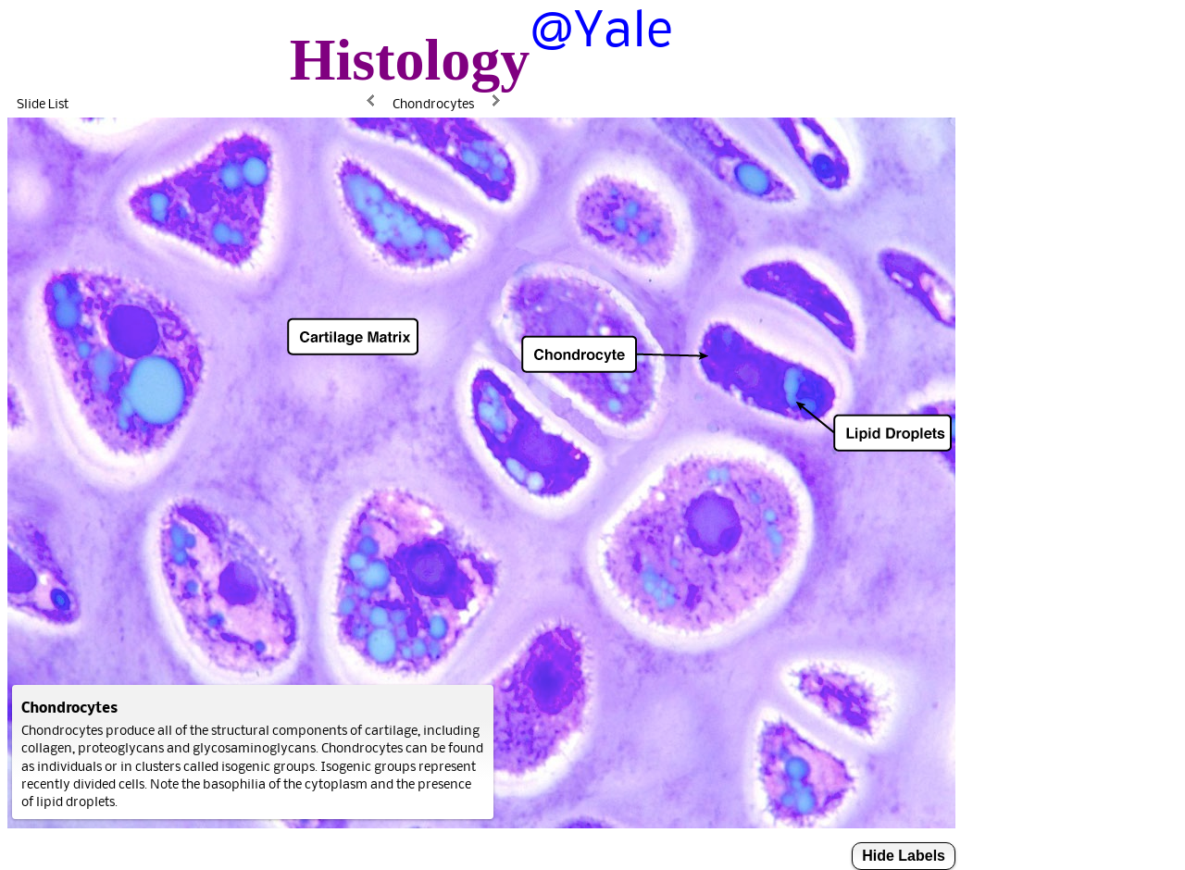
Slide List (43, 103)
